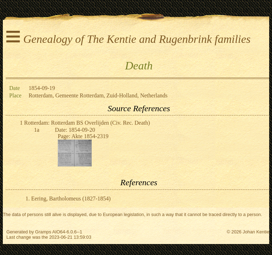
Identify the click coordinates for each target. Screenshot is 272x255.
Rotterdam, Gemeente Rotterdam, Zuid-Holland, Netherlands (98, 95)
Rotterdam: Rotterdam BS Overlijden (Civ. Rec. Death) (87, 123)
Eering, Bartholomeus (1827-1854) (70, 199)
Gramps (43, 231)
